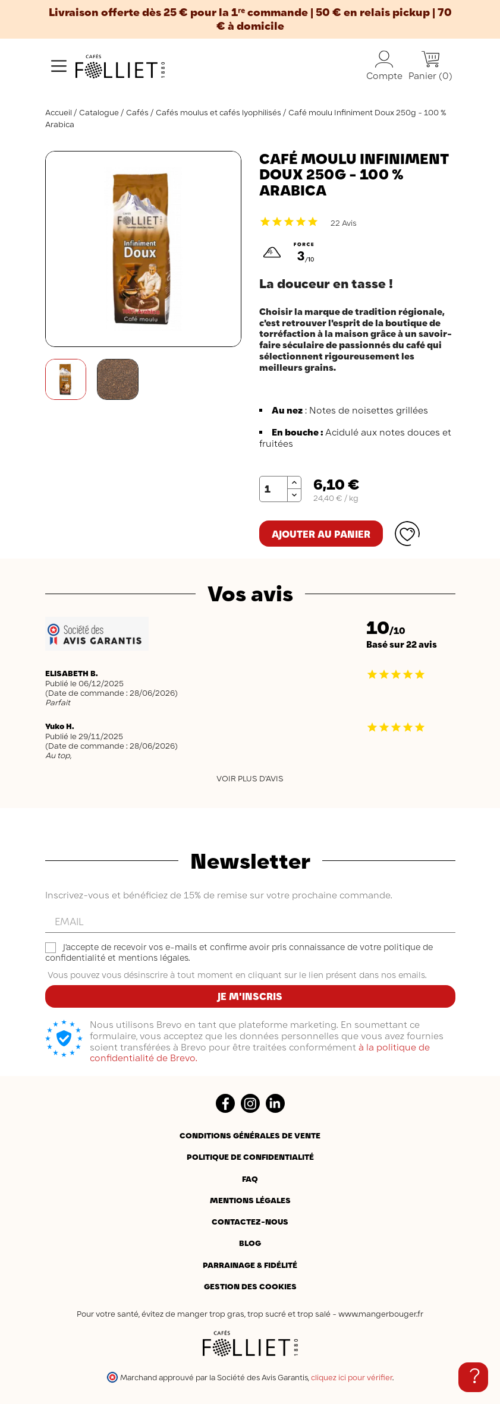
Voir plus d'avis (250, 778)
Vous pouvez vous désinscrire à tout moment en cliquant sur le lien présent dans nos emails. (237, 975)
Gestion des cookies (250, 1286)
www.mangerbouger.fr (380, 1313)
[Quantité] (273, 489)
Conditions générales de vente (250, 1135)
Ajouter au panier (321, 534)
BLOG (250, 1243)
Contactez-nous (250, 1221)
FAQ (250, 1179)
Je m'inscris (250, 996)
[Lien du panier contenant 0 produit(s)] (430, 66)
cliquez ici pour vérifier (351, 1377)
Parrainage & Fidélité (250, 1265)
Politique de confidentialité (250, 1157)
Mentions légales (250, 1200)
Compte (384, 66)
